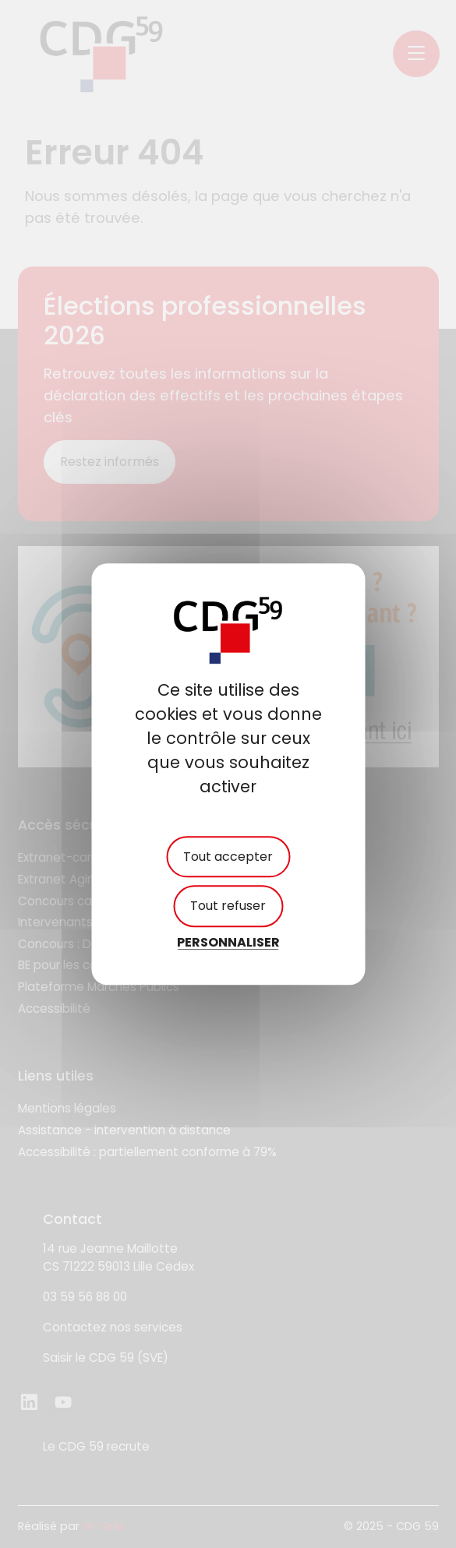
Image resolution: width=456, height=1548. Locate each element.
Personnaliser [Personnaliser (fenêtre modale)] (228, 942)
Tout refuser (228, 906)
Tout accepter (228, 857)
